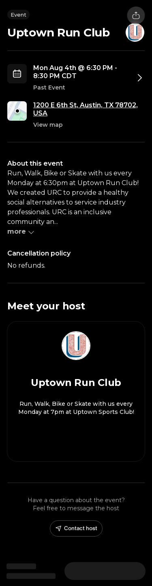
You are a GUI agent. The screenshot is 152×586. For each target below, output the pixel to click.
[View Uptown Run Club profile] (76, 391)
